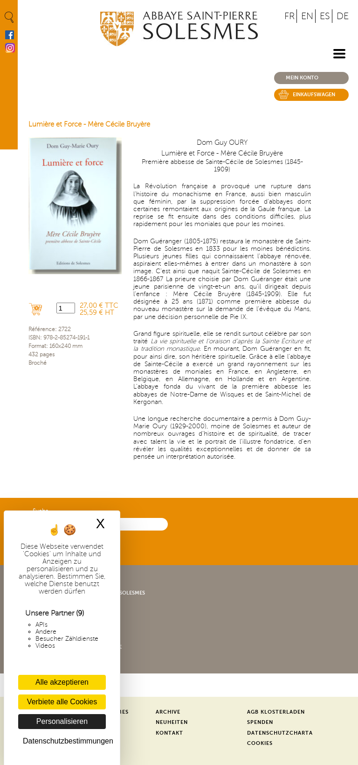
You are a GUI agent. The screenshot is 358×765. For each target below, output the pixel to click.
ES (325, 16)
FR (289, 16)
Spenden (260, 722)
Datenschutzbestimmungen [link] (64, 741)
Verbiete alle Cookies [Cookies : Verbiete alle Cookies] (62, 702)
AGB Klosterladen (276, 712)
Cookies (260, 743)
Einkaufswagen (314, 94)
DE (343, 16)
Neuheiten (172, 722)
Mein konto (302, 77)
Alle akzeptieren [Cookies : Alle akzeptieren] (62, 682)
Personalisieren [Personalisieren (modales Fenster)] (62, 721)
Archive (168, 712)
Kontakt (169, 733)
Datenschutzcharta (280, 733)
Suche (40, 511)
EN (307, 16)
